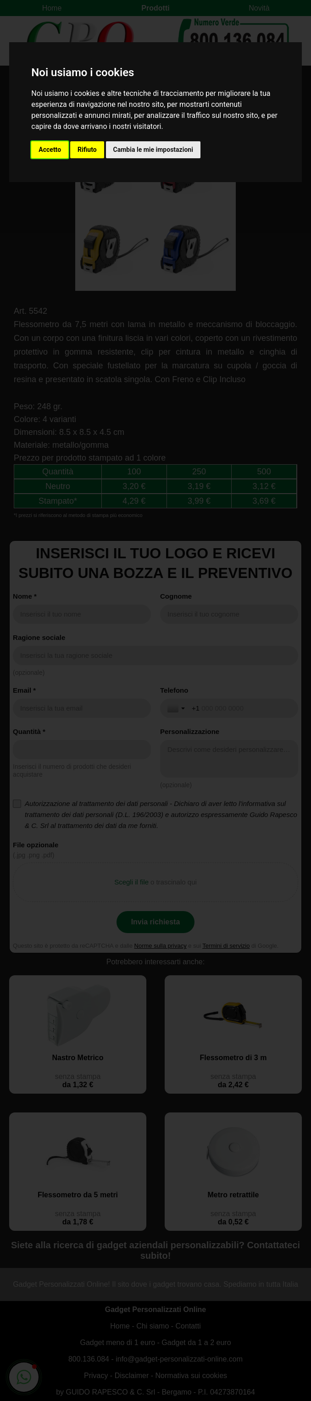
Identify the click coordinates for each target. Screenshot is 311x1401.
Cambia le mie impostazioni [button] (153, 149)
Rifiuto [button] (87, 149)
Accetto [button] (50, 149)
